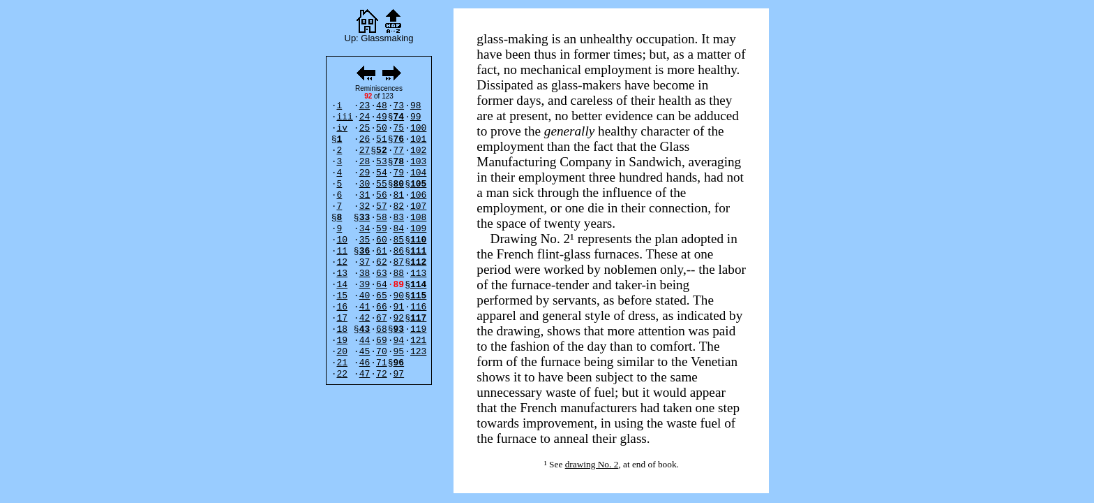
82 (399, 206)
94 (399, 340)
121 (418, 340)
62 (381, 262)
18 (341, 329)
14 (341, 284)
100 (418, 128)
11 (341, 251)
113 (418, 273)
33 (364, 217)
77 (399, 150)
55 (381, 184)
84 (399, 229)
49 (381, 117)
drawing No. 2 (592, 464)
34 (364, 229)
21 (341, 363)
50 (381, 128)
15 (341, 296)
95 (399, 352)
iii (344, 117)
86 (399, 251)
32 (364, 206)
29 (364, 173)
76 (399, 139)
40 (364, 296)
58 (381, 217)
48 (381, 106)
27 (364, 150)
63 (381, 273)
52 (381, 150)
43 (364, 329)
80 (399, 184)
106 (418, 195)
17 (341, 318)
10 (341, 240)
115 (418, 296)
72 (381, 374)
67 (381, 318)
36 (364, 251)
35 (364, 240)
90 (399, 296)
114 (418, 284)
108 (418, 217)
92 (399, 318)
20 (341, 352)
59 (381, 229)
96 (399, 363)
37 (364, 262)
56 (381, 195)
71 (381, 363)
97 (399, 374)
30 (364, 184)
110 (418, 240)
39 (364, 284)
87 (399, 262)
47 (364, 374)
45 (364, 352)
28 (364, 161)
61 (381, 251)
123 (418, 352)
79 (399, 173)
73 (399, 106)
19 (341, 340)
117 (418, 318)
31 (364, 195)
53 (381, 161)
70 (381, 352)
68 (381, 329)
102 (418, 150)
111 (418, 251)
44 (364, 340)
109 (418, 229)
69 (381, 340)
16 (341, 307)
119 (418, 329)
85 (399, 240)
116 (418, 307)
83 (399, 217)
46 (364, 363)
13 (341, 273)
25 (364, 128)
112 (418, 262)
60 (381, 240)
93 (399, 329)
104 (418, 173)
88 (399, 273)
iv (341, 128)
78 (399, 161)
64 (381, 284)
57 (381, 206)
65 (381, 296)
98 (415, 106)
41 (364, 307)
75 (399, 128)
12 (341, 262)
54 (381, 173)
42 (364, 318)
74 (399, 117)
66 (381, 307)
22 (341, 374)
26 (364, 139)
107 (418, 206)
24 (364, 117)
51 (381, 139)
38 (364, 273)
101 (418, 139)
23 (364, 106)
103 (418, 161)
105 (418, 184)
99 (415, 117)
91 (399, 307)
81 (399, 195)
